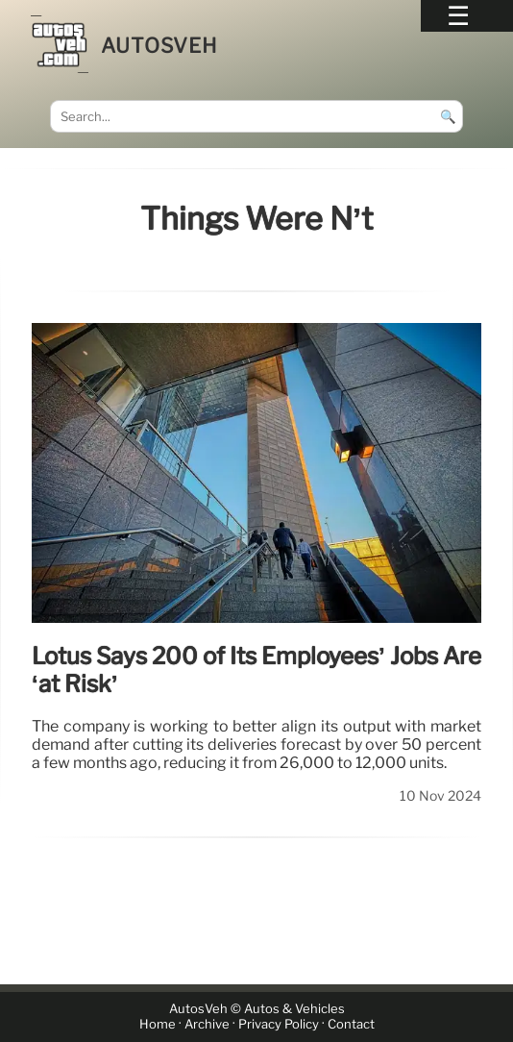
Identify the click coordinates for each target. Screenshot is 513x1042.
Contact (351, 1024)
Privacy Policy (278, 1024)
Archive (207, 1024)
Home (157, 1024)
